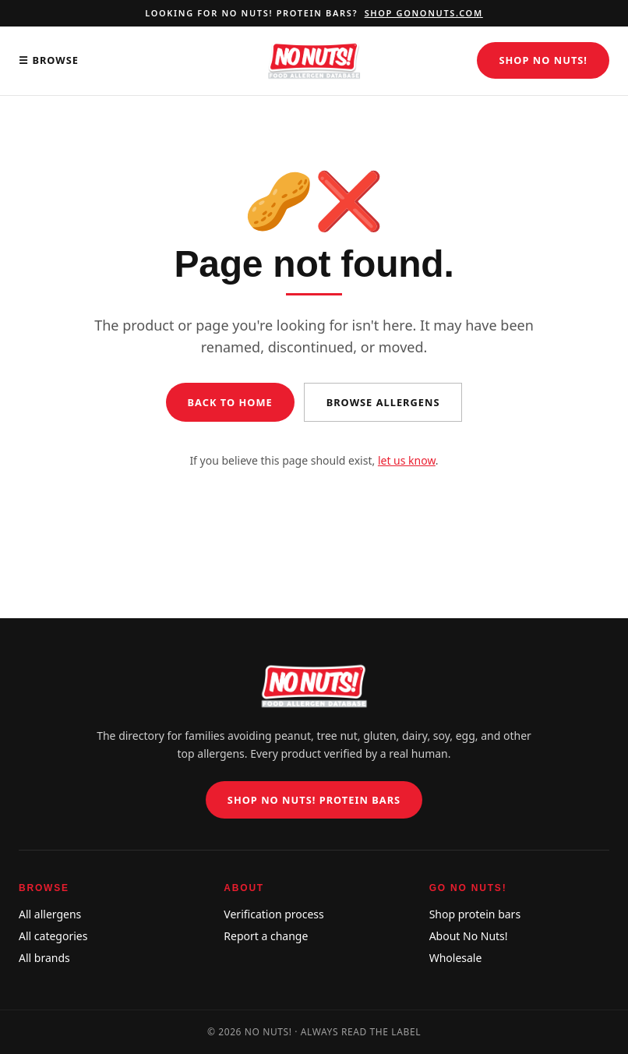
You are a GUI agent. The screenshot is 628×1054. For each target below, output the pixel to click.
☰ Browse (49, 60)
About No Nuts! (468, 935)
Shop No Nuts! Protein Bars (314, 800)
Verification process (273, 914)
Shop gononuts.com (424, 13)
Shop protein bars (474, 914)
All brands (44, 957)
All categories (53, 935)
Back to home (230, 402)
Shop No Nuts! (543, 60)
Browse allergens (383, 402)
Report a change (266, 935)
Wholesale (455, 957)
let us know (407, 460)
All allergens (50, 914)
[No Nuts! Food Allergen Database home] (314, 61)
